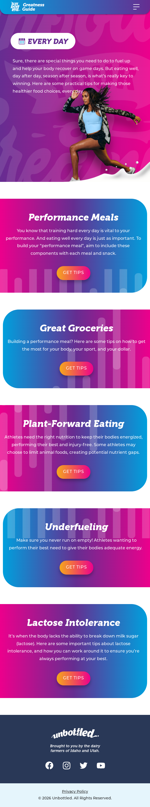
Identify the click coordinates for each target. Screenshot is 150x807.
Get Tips (73, 273)
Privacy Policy (75, 792)
